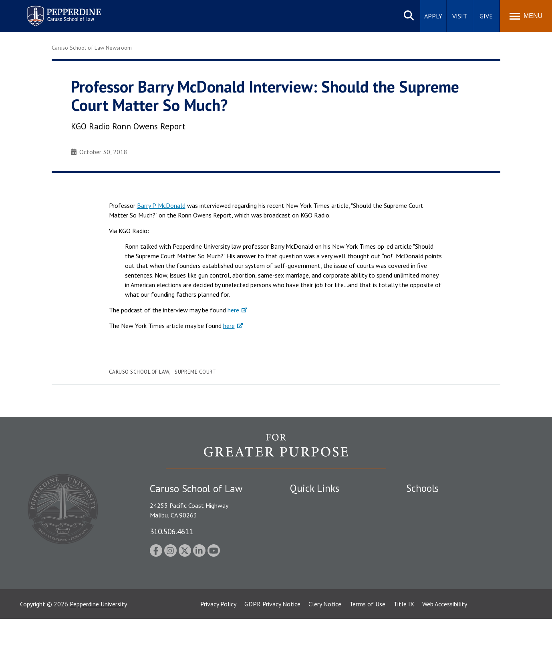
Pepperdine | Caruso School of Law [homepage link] (62, 11)
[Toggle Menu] (526, 16)
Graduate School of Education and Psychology (468, 545)
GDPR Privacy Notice (272, 641)
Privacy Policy (218, 641)
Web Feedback (309, 609)
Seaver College (426, 503)
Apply (433, 16)
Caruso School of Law (139, 371)
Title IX (403, 641)
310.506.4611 (171, 531)
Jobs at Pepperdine (315, 545)
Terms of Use (367, 641)
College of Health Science (441, 582)
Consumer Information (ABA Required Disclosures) (327, 577)
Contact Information (318, 559)
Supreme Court (195, 371)
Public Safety (308, 503)
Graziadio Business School (441, 531)
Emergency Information (321, 531)
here (233, 310)
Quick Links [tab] (314, 488)
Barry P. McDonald (161, 205)
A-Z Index (303, 596)
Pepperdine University (98, 641)
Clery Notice (324, 641)
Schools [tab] (422, 488)
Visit (459, 16)
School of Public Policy (437, 567)
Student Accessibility (317, 517)
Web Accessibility (444, 641)
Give (486, 16)
